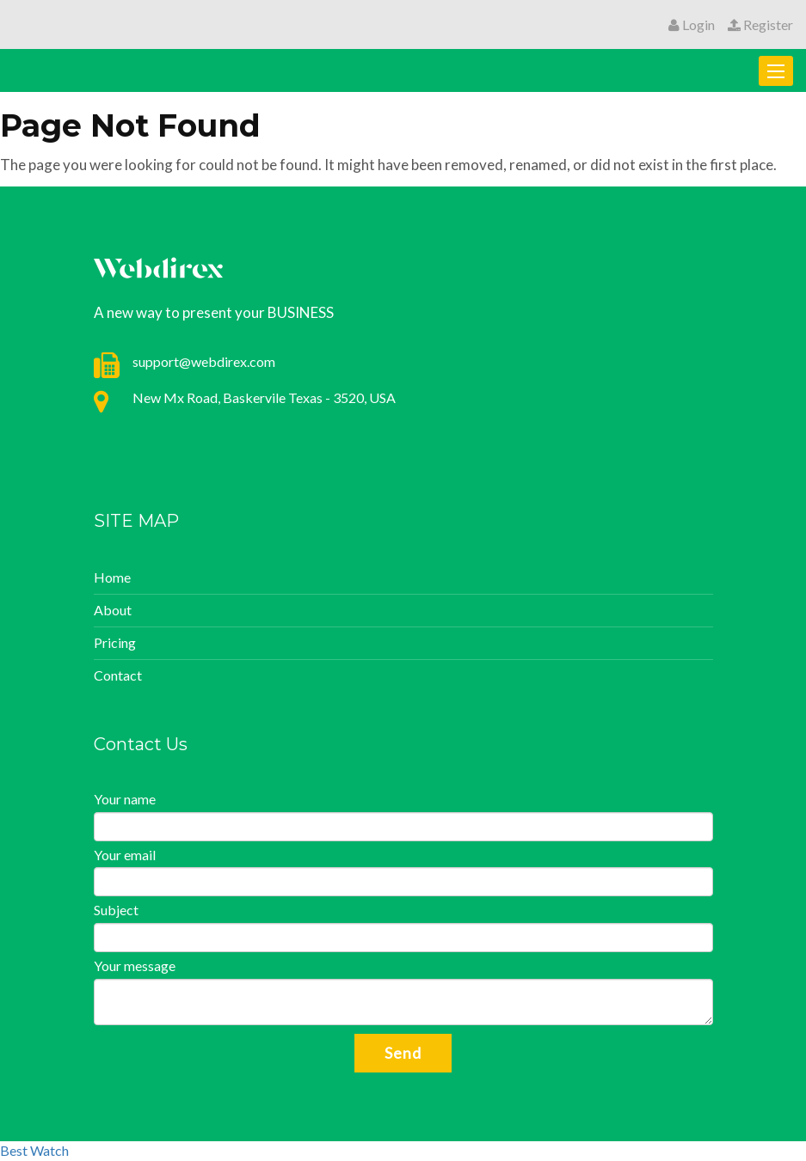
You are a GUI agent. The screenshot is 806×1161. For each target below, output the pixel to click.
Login (691, 24)
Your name (125, 799)
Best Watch (34, 1150)
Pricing (115, 642)
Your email (125, 854)
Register (760, 24)
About (113, 610)
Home (112, 577)
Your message (134, 965)
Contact (118, 675)
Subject (116, 909)
